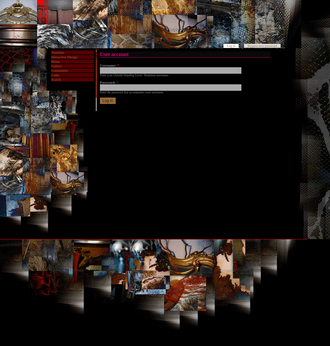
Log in (231, 46)
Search (56, 79)
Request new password (262, 46)
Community (59, 70)
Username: (109, 65)
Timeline (57, 52)
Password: (109, 82)
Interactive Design (64, 57)
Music (55, 61)
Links (55, 75)
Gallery (56, 66)
